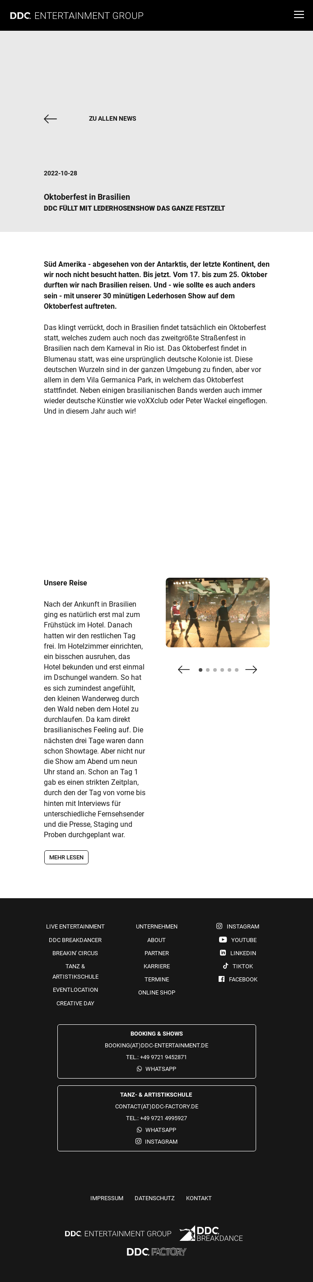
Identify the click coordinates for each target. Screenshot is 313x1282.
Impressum (106, 1198)
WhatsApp (160, 1068)
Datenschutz (155, 1198)
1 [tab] (203, 672)
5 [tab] (232, 672)
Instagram (161, 1141)
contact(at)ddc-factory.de (156, 1106)
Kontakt (199, 1198)
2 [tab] (210, 672)
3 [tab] (217, 672)
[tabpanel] (218, 617)
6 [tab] (239, 672)
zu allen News (112, 118)
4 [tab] (224, 672)
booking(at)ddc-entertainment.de (156, 1045)
